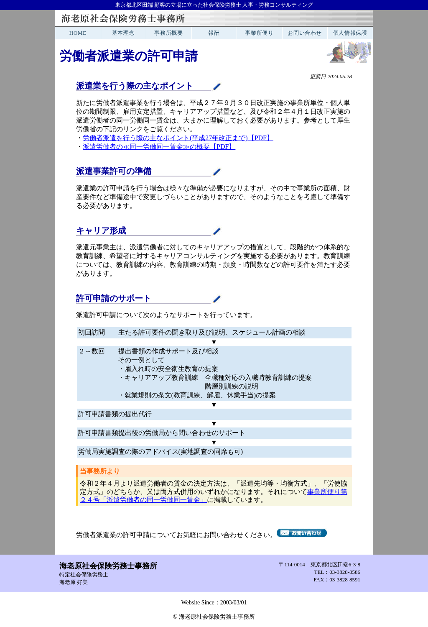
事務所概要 (168, 33)
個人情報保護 (350, 33)
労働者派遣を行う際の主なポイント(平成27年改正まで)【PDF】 (178, 137)
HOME (78, 33)
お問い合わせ (305, 33)
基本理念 (123, 33)
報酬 (213, 33)
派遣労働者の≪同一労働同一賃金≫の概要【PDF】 (159, 146)
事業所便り (259, 33)
